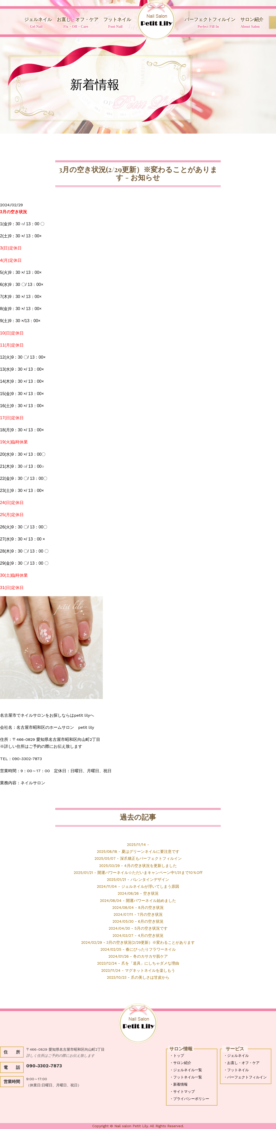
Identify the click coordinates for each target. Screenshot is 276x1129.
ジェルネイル (36, 23)
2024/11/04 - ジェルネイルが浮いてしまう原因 (138, 886)
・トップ (177, 1055)
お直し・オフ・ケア (75, 23)
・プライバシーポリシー (189, 1099)
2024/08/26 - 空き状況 (138, 893)
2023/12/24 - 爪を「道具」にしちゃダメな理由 (138, 963)
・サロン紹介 (180, 1063)
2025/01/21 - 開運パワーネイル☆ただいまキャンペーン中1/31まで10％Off (138, 872)
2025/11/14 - (138, 844)
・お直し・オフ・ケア (242, 1063)
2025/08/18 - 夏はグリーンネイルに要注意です (138, 851)
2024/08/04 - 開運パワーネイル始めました (138, 900)
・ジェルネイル (236, 1055)
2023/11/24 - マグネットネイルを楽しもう (138, 970)
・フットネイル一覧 (186, 1077)
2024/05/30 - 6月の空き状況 (138, 921)
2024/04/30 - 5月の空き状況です (138, 928)
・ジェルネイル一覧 (186, 1070)
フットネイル (115, 23)
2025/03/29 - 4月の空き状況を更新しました (138, 865)
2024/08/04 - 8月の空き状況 (138, 907)
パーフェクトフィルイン (208, 23)
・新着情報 (179, 1084)
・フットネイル (236, 1070)
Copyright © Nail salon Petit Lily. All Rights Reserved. (138, 1126)
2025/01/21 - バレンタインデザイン (138, 879)
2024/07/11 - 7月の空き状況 (138, 914)
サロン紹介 (250, 23)
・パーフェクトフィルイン (245, 1077)
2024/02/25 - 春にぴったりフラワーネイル (138, 949)
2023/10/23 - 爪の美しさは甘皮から (138, 977)
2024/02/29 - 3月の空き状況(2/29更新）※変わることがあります (138, 942)
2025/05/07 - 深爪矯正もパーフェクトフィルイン (138, 858)
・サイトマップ (182, 1091)
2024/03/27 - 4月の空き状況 (138, 935)
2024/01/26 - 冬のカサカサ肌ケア (138, 956)
